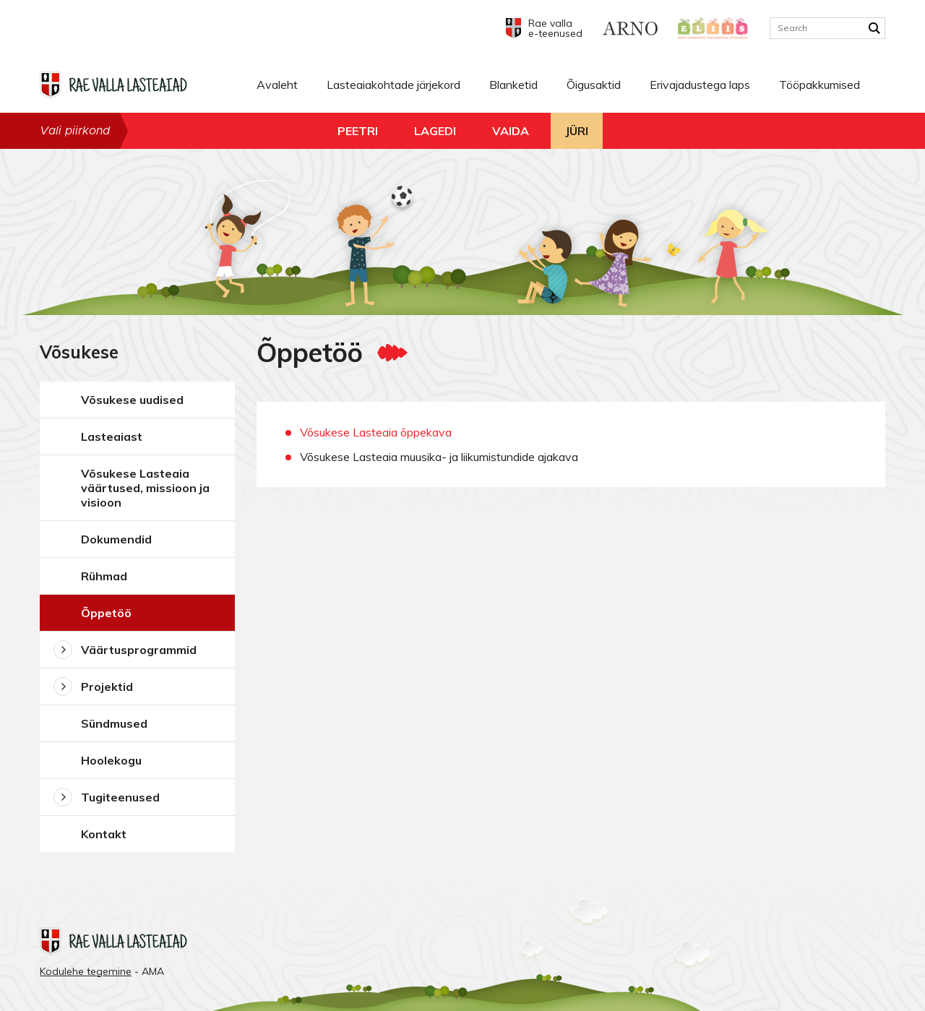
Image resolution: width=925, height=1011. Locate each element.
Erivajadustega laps (700, 84)
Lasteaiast (111, 436)
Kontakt (103, 834)
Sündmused (114, 723)
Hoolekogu (111, 760)
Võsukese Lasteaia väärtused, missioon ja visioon (145, 487)
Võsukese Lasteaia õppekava (376, 432)
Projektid (107, 686)
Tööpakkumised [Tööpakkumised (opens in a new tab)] (819, 84)
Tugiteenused (120, 797)
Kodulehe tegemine (86, 971)
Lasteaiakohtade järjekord (393, 84)
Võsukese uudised (132, 399)
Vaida (510, 131)
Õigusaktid (594, 84)
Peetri (357, 131)
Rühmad (104, 576)
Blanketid (513, 84)
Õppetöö (106, 613)
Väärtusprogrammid (139, 649)
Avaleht (277, 84)
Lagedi (435, 131)
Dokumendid (116, 539)
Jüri (576, 131)
